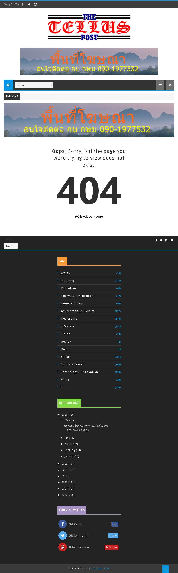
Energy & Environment (78, 295)
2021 (65, 488)
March (69, 444)
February (70, 450)
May (68, 420)
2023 (65, 476)
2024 (65, 470)
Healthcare (69, 318)
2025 (65, 463)
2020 (65, 495)
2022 (65, 482)
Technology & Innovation (79, 372)
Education (68, 288)
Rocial (65, 349)
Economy (68, 280)
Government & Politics (78, 311)
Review (66, 341)
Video (65, 379)
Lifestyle (67, 326)
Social (65, 356)
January (69, 456)
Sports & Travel (72, 364)
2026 (65, 414)
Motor (65, 334)
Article (66, 273)
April (68, 437)
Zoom (65, 387)
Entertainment (72, 303)
